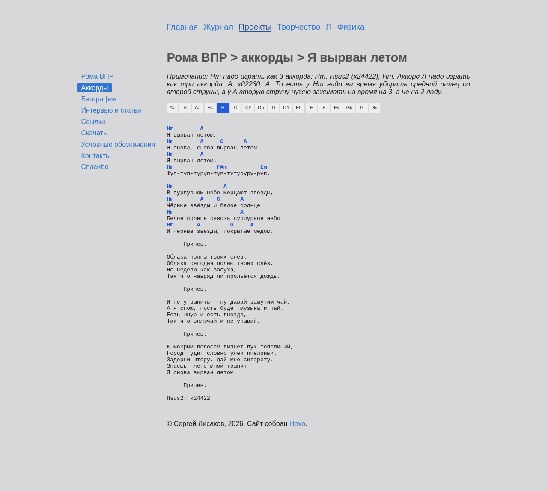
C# (248, 107)
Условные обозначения (118, 144)
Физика (351, 26)
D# (286, 107)
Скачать (94, 133)
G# (374, 107)
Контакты (95, 155)
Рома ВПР (97, 76)
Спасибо (94, 166)
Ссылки (93, 121)
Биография (98, 99)
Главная (182, 26)
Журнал (218, 26)
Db (261, 107)
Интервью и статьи (111, 110)
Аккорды (94, 87)
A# (197, 107)
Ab (172, 107)
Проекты (255, 26)
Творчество (298, 26)
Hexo (297, 480)
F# (337, 107)
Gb (349, 107)
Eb (298, 107)
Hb (210, 107)
